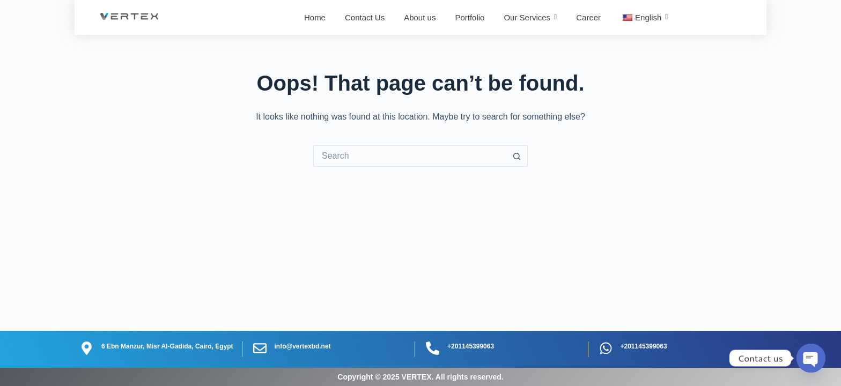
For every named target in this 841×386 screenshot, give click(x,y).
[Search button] (517, 156)
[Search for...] (409, 156)
